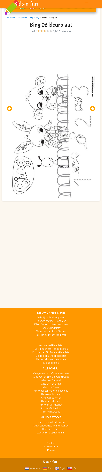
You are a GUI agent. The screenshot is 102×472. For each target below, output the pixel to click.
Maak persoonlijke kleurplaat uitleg (51, 425)
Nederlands (32, 468)
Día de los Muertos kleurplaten (51, 355)
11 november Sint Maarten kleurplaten (51, 352)
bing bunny (34, 17)
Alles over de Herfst (51, 397)
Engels (60, 468)
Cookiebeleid (51, 446)
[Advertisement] (51, 54)
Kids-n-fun (26, 4)
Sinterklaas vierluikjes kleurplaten (51, 348)
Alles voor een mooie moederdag (51, 390)
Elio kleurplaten (51, 362)
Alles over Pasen (51, 387)
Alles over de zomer (51, 394)
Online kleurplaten (51, 429)
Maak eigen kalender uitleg (51, 422)
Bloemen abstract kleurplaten (51, 320)
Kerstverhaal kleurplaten (51, 345)
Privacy (51, 450)
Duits (48, 468)
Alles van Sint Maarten (51, 404)
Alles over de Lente (51, 383)
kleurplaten (22, 17)
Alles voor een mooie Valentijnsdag (51, 376)
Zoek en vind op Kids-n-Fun (51, 432)
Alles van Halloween (51, 401)
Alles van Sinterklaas (51, 408)
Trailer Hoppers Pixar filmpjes (51, 331)
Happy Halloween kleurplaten (51, 359)
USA (72, 468)
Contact (51, 443)
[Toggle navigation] (86, 4)
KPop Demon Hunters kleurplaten (51, 324)
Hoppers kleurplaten (51, 327)
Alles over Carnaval (51, 380)
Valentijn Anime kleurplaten (51, 317)
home (11, 17)
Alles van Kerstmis (51, 411)
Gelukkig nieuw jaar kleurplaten (51, 334)
